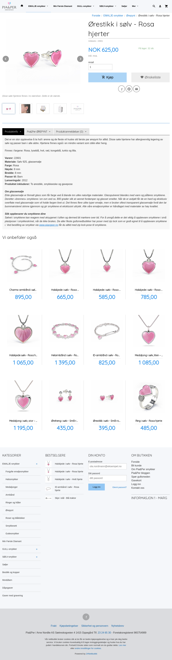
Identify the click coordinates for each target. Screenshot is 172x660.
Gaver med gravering (12, 595)
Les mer (122, 645)
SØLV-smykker (107, 6)
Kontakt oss (137, 488)
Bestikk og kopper (11, 572)
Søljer (124, 6)
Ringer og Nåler (13, 502)
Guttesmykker (12, 533)
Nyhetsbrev (117, 626)
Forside (96, 15)
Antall (91, 62)
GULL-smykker (84, 6)
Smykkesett (11, 526)
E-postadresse (95, 461)
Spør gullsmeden (140, 476)
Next (83, 58)
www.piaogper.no (48, 225)
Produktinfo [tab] (11, 131)
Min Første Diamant (62, 6)
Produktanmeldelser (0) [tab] (69, 131)
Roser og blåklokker (15, 518)
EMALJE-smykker (36, 6)
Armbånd (10, 495)
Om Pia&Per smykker (143, 469)
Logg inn (136, 484)
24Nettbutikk (91, 654)
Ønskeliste (150, 77)
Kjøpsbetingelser (69, 626)
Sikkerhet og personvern (94, 626)
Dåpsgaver (7, 588)
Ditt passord (94, 473)
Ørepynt (9, 510)
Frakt (53, 626)
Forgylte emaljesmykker (17, 471)
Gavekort (136, 480)
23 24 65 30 (104, 632)
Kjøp (107, 77)
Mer (134, 6)
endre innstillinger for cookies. (88, 648)
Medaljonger (12, 487)
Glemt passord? (119, 487)
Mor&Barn (7, 580)
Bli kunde (136, 465)
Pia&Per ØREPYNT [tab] (37, 131)
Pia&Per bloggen (140, 473)
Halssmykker (12, 479)
